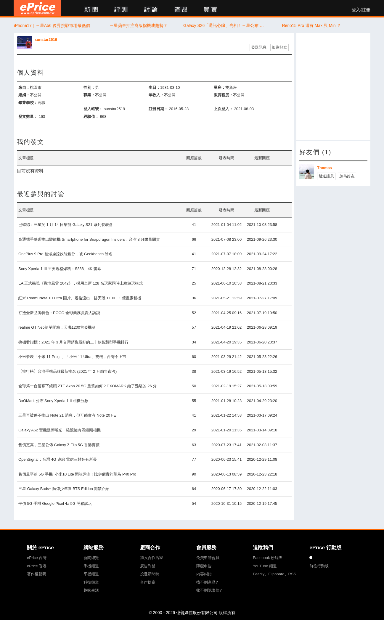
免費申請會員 (207, 557)
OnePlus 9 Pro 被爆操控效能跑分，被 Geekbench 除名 (65, 254)
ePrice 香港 (36, 566)
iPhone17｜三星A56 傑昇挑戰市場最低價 (52, 25)
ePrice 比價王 (37, 8)
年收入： (156, 95)
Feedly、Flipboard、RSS (274, 574)
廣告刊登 (147, 566)
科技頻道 (91, 582)
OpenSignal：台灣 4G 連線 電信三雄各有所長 (57, 459)
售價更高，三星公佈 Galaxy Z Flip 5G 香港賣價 (58, 445)
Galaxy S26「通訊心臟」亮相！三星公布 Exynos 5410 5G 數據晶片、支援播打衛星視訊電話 (224, 25)
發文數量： (28, 116)
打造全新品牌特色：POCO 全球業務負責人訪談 (59, 313)
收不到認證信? (208, 590)
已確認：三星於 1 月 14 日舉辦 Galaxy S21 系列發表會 (65, 224)
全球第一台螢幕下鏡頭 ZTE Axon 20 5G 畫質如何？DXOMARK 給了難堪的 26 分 (87, 386)
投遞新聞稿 (149, 574)
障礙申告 (204, 566)
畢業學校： (28, 102)
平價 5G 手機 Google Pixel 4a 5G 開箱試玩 (55, 503)
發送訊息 (258, 47)
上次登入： (223, 109)
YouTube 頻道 (265, 566)
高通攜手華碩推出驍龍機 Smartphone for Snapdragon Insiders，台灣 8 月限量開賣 (89, 239)
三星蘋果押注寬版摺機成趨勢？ (139, 25)
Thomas (324, 168)
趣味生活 (91, 590)
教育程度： (223, 95)
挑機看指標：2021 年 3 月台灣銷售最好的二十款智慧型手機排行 (73, 342)
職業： (89, 95)
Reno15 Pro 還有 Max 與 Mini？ (311, 25)
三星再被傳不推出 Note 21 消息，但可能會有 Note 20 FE (67, 415)
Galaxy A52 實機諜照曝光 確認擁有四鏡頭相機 (59, 430)
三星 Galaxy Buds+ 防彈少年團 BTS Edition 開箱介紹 (63, 488)
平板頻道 (91, 574)
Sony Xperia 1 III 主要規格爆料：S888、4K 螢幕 (59, 268)
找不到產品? (207, 582)
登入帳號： (93, 109)
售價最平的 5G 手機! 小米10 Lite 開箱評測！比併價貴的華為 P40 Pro (77, 474)
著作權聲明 (36, 574)
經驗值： (91, 116)
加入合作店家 (151, 557)
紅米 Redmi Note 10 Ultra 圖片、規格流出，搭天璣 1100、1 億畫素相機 (79, 298)
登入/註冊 (360, 9)
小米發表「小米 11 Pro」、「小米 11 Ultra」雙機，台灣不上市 (72, 356)
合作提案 (147, 582)
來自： (24, 87)
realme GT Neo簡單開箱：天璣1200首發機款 (57, 327)
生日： (154, 87)
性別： (89, 87)
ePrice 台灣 (36, 557)
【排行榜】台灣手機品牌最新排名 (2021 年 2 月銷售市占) (67, 371)
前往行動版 (319, 566)
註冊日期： (158, 109)
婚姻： (24, 95)
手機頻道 (91, 566)
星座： (219, 87)
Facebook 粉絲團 (267, 557)
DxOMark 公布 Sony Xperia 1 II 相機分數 (53, 401)
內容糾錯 (204, 574)
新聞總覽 (91, 557)
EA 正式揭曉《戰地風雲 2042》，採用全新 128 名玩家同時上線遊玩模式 (80, 283)
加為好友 (279, 47)
